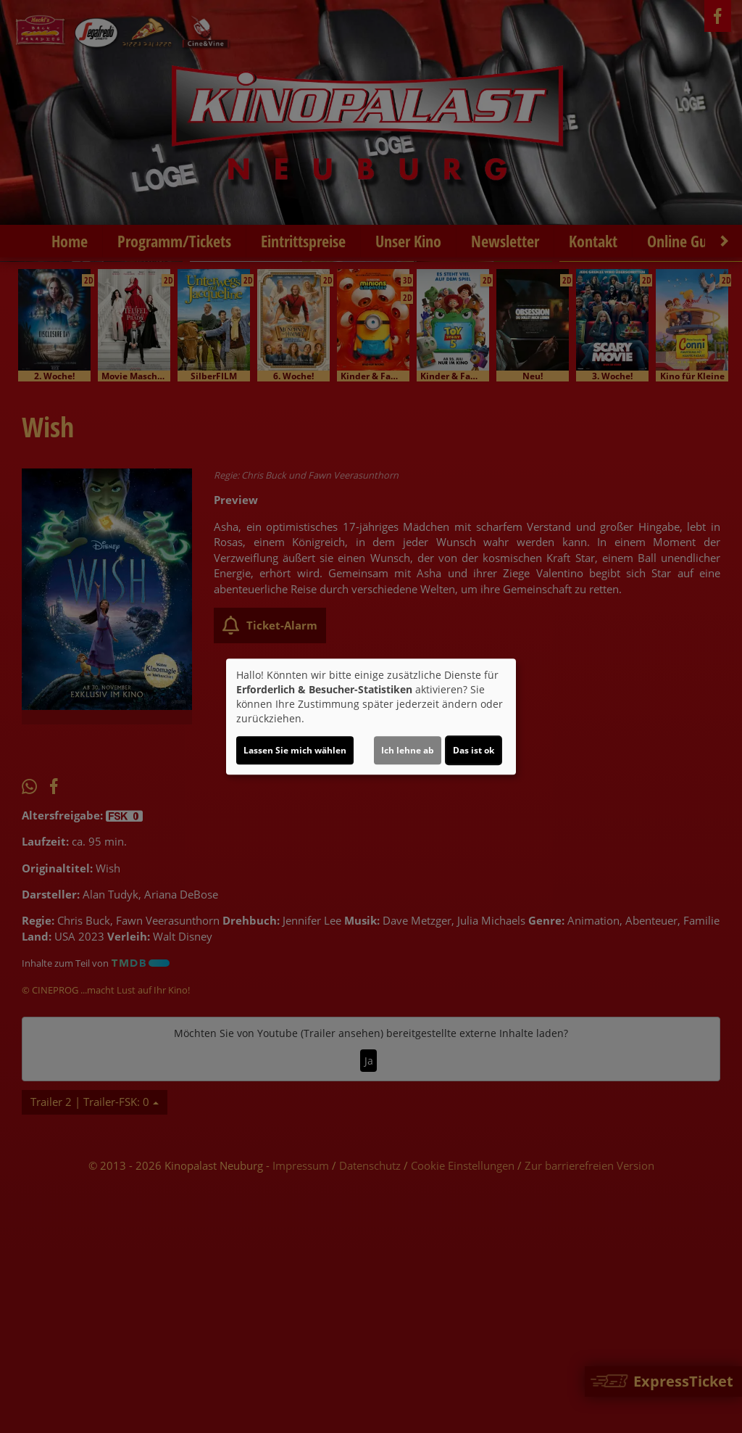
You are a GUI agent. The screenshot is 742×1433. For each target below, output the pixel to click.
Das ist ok (473, 750)
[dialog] (371, 716)
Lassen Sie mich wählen (294, 750)
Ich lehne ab (407, 750)
